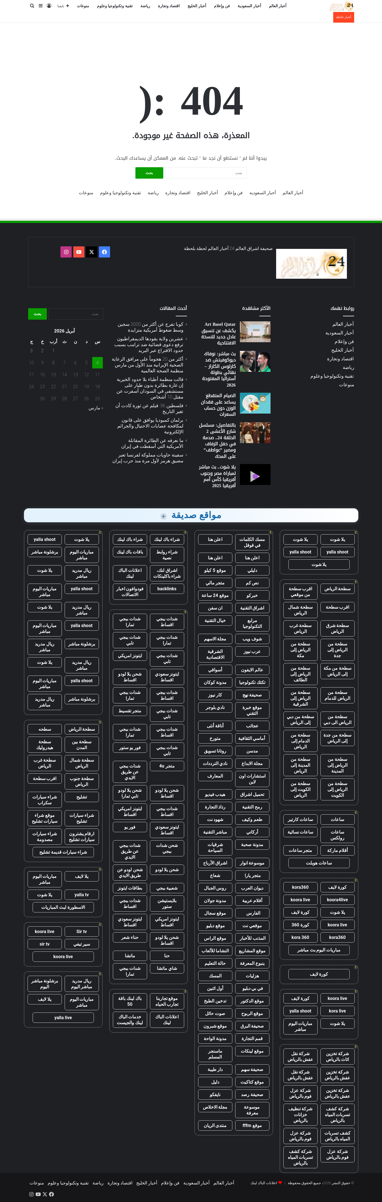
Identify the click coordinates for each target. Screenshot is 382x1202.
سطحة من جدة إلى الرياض (337, 738)
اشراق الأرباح (215, 863)
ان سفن (215, 608)
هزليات (252, 975)
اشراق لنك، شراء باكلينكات (167, 573)
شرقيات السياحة (215, 847)
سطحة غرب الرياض (300, 628)
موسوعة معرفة (252, 1110)
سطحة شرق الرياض (337, 628)
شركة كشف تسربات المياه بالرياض (337, 1114)
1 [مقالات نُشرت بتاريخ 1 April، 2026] (53, 350)
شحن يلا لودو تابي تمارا (130, 793)
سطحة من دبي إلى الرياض (300, 719)
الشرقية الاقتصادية (215, 654)
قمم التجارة (252, 1038)
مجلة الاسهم (215, 639)
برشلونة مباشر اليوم (44, 983)
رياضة (145, 6)
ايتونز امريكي (130, 655)
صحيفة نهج (252, 695)
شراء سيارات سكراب (44, 799)
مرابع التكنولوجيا (252, 623)
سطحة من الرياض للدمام (337, 695)
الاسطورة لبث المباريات (63, 907)
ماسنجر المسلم (215, 1054)
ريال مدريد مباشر (81, 573)
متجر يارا (252, 875)
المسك (215, 975)
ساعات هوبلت (319, 863)
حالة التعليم (215, 963)
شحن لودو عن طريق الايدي (130, 872)
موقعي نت (252, 925)
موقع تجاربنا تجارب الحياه (167, 1001)
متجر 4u (166, 766)
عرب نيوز (252, 651)
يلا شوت (337, 539)
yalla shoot (337, 552)
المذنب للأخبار (252, 938)
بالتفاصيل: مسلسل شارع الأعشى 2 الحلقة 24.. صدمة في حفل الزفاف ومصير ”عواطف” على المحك (217, 441)
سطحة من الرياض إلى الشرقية (300, 698)
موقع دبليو (215, 925)
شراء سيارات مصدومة (44, 836)
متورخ (215, 738)
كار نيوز (215, 695)
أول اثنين (215, 988)
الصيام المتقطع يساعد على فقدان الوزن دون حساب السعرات (218, 405)
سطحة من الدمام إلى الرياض (300, 740)
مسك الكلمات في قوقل (252, 542)
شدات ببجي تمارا (129, 621)
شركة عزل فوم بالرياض (300, 1093)
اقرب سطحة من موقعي (300, 591)
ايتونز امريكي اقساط (130, 811)
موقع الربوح (252, 1013)
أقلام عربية (252, 900)
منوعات (83, 6)
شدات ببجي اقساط (166, 621)
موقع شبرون (215, 1026)
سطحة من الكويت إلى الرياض (300, 789)
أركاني (252, 832)
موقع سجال (215, 913)
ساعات (337, 819)
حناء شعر (129, 937)
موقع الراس (215, 938)
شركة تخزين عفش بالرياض (338, 1074)
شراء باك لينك (167, 539)
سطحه (44, 729)
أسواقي (215, 669)
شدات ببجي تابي (129, 640)
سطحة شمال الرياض (300, 610)
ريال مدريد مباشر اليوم (82, 983)
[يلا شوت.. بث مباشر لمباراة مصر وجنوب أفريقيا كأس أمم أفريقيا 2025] (255, 474)
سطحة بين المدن (81, 744)
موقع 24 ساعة (214, 595)
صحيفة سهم (252, 1069)
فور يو (129, 827)
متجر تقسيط (130, 710)
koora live (300, 899)
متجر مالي (215, 583)
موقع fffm (252, 1125)
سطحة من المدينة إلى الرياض (300, 765)
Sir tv (81, 931)
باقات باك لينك (130, 552)
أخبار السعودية (249, 6)
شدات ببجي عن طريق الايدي (129, 771)
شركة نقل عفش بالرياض (300, 1056)
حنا (167, 955)
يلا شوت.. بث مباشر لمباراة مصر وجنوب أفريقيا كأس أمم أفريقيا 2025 (217, 476)
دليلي (252, 570)
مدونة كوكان (215, 682)
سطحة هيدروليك (44, 744)
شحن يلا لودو (167, 869)
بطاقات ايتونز (130, 888)
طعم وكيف (252, 819)
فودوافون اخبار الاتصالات (130, 591)
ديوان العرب (252, 888)
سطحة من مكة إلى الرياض (337, 671)
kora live (337, 1011)
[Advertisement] (191, 41)
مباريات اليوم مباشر (300, 1026)
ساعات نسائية (300, 832)
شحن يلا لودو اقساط (130, 677)
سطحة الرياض (337, 588)
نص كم (252, 583)
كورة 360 (300, 924)
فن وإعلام (222, 6)
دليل (215, 1082)
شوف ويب (252, 639)
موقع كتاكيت (252, 1082)
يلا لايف (81, 876)
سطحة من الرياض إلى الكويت (337, 789)
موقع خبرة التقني (252, 710)
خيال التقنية (215, 620)
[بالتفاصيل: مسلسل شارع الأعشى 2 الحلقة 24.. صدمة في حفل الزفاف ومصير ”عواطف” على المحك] (255, 432)
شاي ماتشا (167, 968)
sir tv (45, 944)
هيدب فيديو (215, 794)
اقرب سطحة (337, 607)
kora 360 (300, 937)
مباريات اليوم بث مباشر (319, 950)
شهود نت (215, 819)
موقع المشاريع (252, 950)
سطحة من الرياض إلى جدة (337, 649)
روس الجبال (215, 888)
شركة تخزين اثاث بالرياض (337, 1056)
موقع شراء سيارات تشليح (44, 818)
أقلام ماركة (337, 850)
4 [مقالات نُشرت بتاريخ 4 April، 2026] (97, 362)
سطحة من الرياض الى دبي (337, 719)
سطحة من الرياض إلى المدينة (337, 765)
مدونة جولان (215, 900)
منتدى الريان (215, 1125)
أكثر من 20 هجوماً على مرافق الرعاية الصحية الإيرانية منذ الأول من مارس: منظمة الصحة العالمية (147, 364)
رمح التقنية (252, 807)
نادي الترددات (215, 763)
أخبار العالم (278, 6)
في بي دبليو (252, 988)
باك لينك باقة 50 (130, 1001)
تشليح (81, 797)
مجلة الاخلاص (215, 1107)
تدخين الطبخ (215, 1001)
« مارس (96, 408)
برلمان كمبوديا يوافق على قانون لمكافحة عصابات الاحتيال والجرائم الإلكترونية (150, 425)
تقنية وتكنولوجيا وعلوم (115, 6)
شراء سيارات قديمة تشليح (63, 852)
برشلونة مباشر (44, 552)
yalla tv (81, 894)
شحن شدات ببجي (167, 848)
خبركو (252, 595)
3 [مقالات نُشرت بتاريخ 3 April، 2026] (31, 350)
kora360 (300, 887)
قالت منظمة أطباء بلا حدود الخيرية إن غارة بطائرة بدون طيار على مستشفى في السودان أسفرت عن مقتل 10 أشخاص (149, 388)
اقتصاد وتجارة (169, 6)
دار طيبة (215, 1069)
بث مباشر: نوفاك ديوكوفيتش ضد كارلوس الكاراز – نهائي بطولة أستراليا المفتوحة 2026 (219, 369)
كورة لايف (337, 887)
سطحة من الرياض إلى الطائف (300, 674)
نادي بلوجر (215, 707)
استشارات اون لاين (252, 779)
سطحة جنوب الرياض (82, 781)
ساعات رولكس (337, 835)
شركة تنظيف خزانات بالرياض (300, 1114)
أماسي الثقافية (252, 738)
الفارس (252, 913)
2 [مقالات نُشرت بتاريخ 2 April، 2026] (42, 350)
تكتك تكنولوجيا (252, 682)
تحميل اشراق (252, 794)
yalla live (63, 1017)
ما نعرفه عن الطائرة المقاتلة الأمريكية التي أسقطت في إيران (152, 443)
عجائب (252, 726)
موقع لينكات (252, 1051)
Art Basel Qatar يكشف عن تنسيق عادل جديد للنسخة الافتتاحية (218, 333)
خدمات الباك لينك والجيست (130, 1019)
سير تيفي (81, 944)
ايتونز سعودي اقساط (167, 677)
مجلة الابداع (252, 763)
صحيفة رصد (252, 1094)
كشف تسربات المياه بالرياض (337, 1136)
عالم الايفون (252, 669)
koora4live (337, 899)
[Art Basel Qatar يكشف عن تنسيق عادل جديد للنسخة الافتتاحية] (255, 331)
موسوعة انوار (252, 863)
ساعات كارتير (300, 819)
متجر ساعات (300, 850)
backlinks (167, 588)
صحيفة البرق (252, 1026)
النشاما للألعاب (215, 950)
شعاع (215, 875)
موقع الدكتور (252, 1001)
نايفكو (215, 1094)
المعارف (215, 776)
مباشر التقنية (215, 832)
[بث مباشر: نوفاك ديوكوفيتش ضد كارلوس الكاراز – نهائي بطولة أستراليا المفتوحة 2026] (255, 361)
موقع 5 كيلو (215, 570)
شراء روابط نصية (167, 554)
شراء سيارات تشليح (81, 818)
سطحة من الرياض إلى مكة (300, 649)
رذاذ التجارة (215, 807)
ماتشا (130, 955)
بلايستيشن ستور (166, 903)
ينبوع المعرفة (252, 963)
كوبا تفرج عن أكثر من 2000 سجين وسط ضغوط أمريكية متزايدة (151, 327)
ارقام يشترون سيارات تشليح (81, 836)
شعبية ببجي (166, 888)
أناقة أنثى (215, 726)
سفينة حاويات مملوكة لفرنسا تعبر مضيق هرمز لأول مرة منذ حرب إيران (147, 457)
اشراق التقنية (252, 608)
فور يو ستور (130, 747)
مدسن (252, 751)
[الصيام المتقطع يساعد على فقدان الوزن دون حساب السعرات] (255, 403)
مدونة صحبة (252, 844)
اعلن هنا (215, 539)
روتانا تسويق (215, 751)
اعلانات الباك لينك (130, 573)
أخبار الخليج (197, 6)
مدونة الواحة (215, 1038)
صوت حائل (215, 1013)
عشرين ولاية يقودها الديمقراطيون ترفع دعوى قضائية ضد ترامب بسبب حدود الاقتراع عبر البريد (148, 344)
